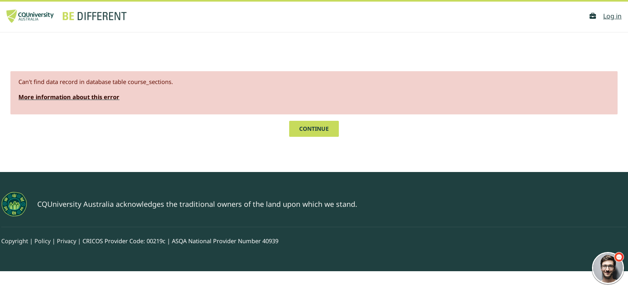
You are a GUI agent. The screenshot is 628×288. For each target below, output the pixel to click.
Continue (314, 110)
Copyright (34, 223)
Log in (612, 16)
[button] (593, 16)
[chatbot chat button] (608, 268)
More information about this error (90, 78)
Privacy (91, 223)
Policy (65, 223)
